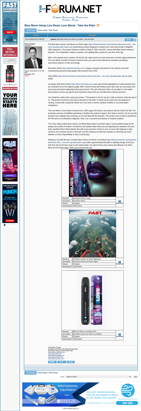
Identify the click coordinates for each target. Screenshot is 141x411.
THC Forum (53, 30)
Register (66, 20)
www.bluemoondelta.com (56, 355)
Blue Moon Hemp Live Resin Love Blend (90, 140)
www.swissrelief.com (55, 354)
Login (75, 20)
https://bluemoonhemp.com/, (73, 68)
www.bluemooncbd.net (55, 357)
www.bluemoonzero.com (56, 359)
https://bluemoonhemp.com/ (82, 84)
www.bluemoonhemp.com (56, 352)
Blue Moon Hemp (55, 68)
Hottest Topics (83, 17)
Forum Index (42, 30)
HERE (54, 76)
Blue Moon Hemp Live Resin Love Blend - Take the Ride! (59, 25)
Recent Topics (70, 17)
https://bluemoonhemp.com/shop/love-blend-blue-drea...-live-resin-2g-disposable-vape (91, 76)
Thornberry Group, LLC (72, 408)
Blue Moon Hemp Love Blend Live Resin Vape (70, 44)
